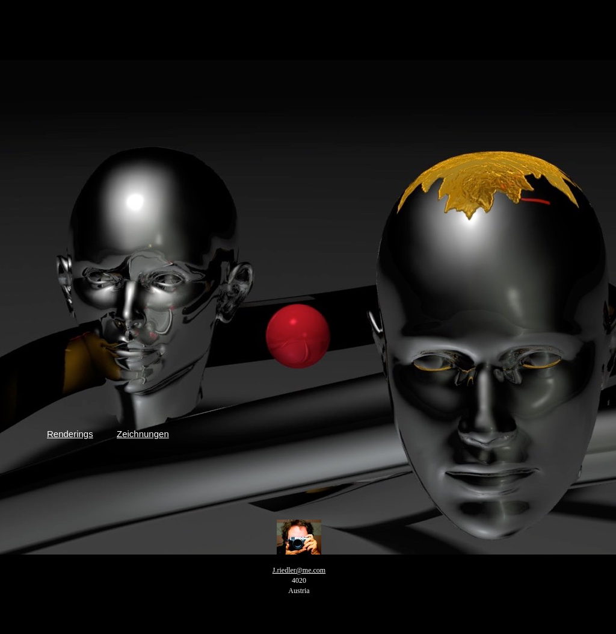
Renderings (70, 434)
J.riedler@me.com (299, 570)
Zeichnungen (143, 434)
